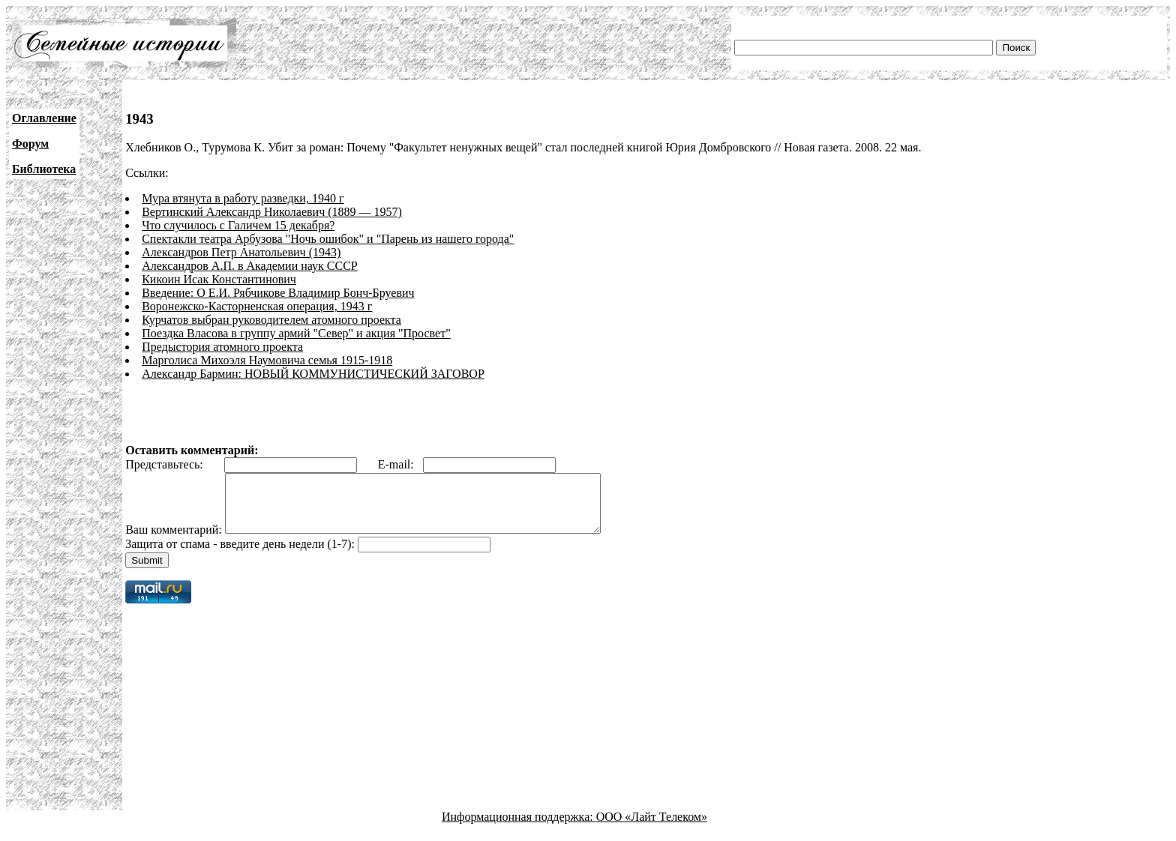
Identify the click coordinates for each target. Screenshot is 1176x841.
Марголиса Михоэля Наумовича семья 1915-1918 (267, 360)
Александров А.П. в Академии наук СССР (250, 265)
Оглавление (44, 118)
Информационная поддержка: (519, 828)
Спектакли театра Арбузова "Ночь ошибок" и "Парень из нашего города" (328, 238)
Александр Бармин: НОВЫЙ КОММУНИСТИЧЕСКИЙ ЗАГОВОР (313, 373)
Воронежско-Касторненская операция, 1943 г (257, 306)
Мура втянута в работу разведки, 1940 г (243, 198)
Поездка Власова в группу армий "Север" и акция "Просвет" (296, 333)
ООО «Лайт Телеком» (651, 828)
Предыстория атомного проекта (222, 346)
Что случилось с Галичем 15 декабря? (238, 225)
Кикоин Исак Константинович (219, 279)
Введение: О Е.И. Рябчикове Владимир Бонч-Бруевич (278, 292)
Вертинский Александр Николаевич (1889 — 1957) (272, 211)
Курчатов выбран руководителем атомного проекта (271, 319)
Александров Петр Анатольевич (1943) (241, 252)
